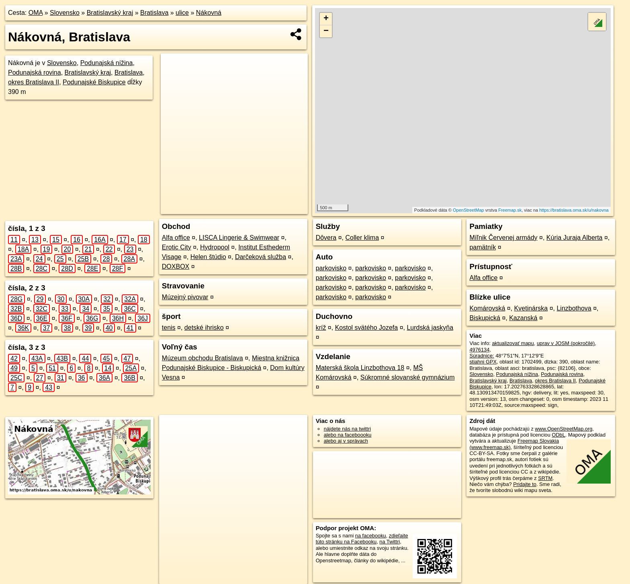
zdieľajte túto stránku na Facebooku (362, 539)
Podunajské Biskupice (94, 82)
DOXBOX (175, 266)
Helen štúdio (208, 256)
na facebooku (370, 536)
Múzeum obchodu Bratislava (202, 358)
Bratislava (154, 12)
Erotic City (176, 247)
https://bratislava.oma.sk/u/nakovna (573, 210)
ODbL (558, 435)
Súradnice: (481, 356)
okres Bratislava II (33, 82)
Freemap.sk (510, 210)
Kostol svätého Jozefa (366, 327)
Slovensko (65, 12)
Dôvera (326, 237)
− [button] (326, 31)
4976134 (479, 350)
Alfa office (176, 237)
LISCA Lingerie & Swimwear (239, 237)
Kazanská (523, 317)
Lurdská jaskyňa (430, 327)
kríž (321, 327)
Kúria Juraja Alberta (574, 237)
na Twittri (389, 542)
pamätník (482, 247)
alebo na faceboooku (348, 435)
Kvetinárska (531, 308)
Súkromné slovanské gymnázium (407, 377)
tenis (169, 327)
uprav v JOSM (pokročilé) (566, 343)
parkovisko (331, 268)
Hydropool (214, 247)
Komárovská (487, 308)
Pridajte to (524, 484)
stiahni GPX (483, 362)
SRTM (545, 478)
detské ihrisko (204, 327)
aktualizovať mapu (513, 343)
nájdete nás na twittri (347, 429)
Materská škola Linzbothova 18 (360, 367)
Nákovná (208, 12)
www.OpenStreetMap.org (563, 429)
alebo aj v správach (346, 441)
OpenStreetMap (468, 210)
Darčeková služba (260, 256)
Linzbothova (573, 308)
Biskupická (484, 317)
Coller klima (362, 237)
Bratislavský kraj (110, 12)
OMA (36, 12)
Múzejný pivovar (185, 297)
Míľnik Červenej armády (503, 237)
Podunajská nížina (106, 62)
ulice (182, 12)
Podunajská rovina (34, 72)
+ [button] (326, 19)
